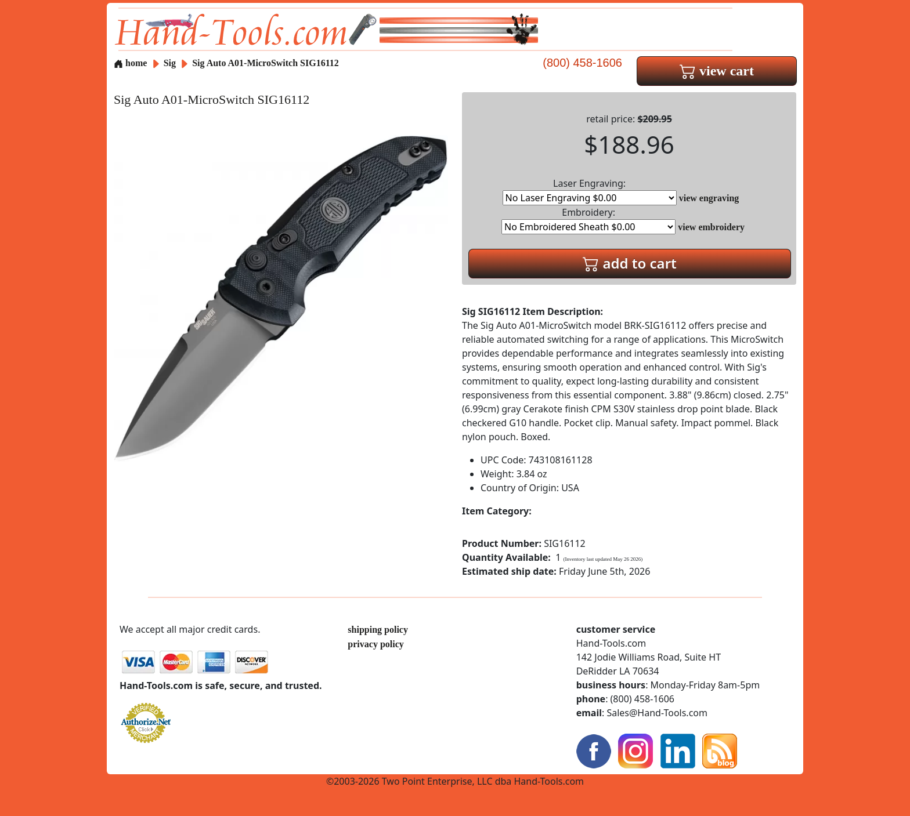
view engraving (709, 198)
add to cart (630, 263)
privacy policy (375, 644)
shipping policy (378, 629)
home (130, 63)
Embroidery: (588, 220)
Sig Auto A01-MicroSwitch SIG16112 (265, 63)
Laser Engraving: (590, 191)
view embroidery (711, 227)
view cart (717, 71)
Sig (171, 63)
